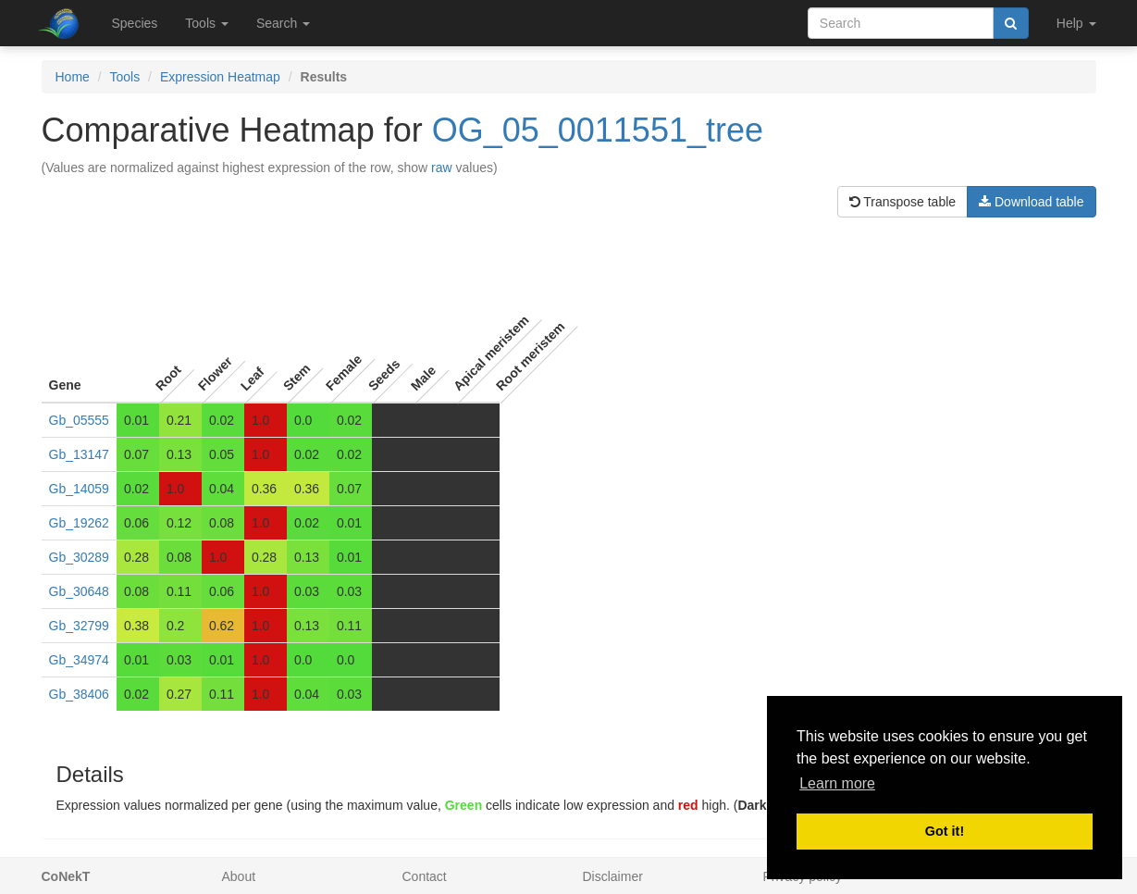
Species (135, 23)
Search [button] (283, 23)
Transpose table (903, 201)
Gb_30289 (79, 557)
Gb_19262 (79, 522)
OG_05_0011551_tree (597, 130)
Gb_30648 (79, 591)
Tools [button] (207, 23)
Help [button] (1076, 23)
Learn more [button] (837, 783)
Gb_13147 (79, 454)
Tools (125, 76)
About (239, 876)
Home (73, 76)
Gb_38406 (79, 694)
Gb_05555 (79, 420)
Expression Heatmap (220, 76)
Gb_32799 (79, 625)
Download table (1031, 201)
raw (441, 167)
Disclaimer (613, 876)
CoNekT (66, 876)
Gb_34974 (79, 659)
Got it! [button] (944, 831)
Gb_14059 (79, 488)
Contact (424, 876)
